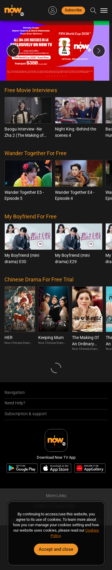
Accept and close (56, 549)
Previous (13, 50)
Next (98, 50)
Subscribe (73, 10)
